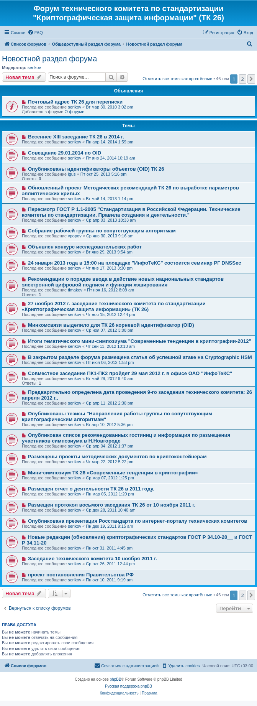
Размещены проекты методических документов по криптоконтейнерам (117, 456)
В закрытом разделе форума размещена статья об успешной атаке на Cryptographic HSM (140, 357)
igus (71, 174)
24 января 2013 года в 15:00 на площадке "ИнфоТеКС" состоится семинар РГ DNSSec (134, 263)
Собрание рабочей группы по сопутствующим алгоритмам (102, 231)
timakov (75, 290)
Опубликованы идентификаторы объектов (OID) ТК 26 (96, 169)
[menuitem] (35, 32)
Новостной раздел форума (49, 58)
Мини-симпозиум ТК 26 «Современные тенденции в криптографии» (113, 473)
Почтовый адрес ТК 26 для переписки (75, 102)
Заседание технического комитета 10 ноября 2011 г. (92, 558)
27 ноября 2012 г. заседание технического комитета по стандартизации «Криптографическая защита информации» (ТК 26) (114, 306)
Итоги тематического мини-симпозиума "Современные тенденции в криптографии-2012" (139, 341)
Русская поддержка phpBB (128, 686)
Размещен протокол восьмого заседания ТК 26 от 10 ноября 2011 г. (111, 505)
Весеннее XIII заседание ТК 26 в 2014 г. (76, 137)
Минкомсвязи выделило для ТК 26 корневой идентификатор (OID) (111, 325)
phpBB (115, 679)
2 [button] (242, 79)
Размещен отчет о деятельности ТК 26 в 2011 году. (91, 489)
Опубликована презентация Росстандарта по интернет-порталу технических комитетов (137, 521)
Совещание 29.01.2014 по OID (64, 153)
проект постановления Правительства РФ (81, 575)
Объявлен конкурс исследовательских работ (85, 247)
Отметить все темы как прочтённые (177, 78)
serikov (34, 67)
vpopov (74, 236)
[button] (251, 79)
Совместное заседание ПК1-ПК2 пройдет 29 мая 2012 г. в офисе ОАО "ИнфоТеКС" (130, 373)
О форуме (74, 111)
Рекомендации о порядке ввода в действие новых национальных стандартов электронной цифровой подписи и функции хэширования (123, 282)
